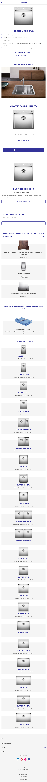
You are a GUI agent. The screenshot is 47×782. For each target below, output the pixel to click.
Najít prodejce (22, 65)
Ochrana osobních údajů (23, 780)
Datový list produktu (24, 212)
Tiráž (23, 778)
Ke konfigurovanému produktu (24, 160)
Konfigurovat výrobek (24, 62)
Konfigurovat (25, 151)
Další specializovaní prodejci (23, 233)
